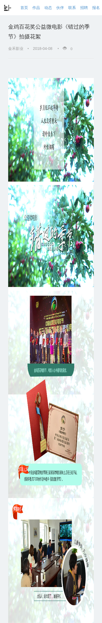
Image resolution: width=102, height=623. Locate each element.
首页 (24, 7)
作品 (36, 7)
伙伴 (60, 7)
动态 (48, 7)
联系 (72, 7)
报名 (96, 7)
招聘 (84, 7)
